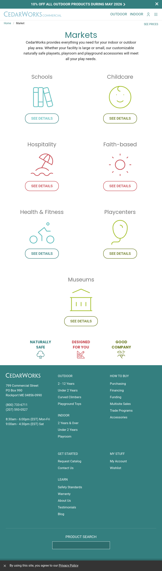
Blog (61, 514)
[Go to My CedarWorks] (148, 14)
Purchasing (118, 384)
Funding (115, 397)
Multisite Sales (120, 404)
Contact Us (66, 468)
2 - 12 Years (66, 384)
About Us (64, 500)
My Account (118, 461)
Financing (117, 390)
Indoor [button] (136, 14)
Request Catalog (69, 461)
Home (7, 23)
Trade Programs (121, 410)
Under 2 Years (68, 390)
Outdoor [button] (118, 14)
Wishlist (115, 468)
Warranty (64, 494)
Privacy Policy (68, 565)
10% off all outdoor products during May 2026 (78, 4)
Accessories (118, 417)
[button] (156, 14)
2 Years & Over (68, 423)
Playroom (64, 436)
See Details (42, 118)
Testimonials (67, 507)
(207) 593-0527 (17, 409)
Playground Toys (69, 404)
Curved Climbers (69, 397)
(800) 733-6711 (17, 405)
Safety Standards (70, 487)
